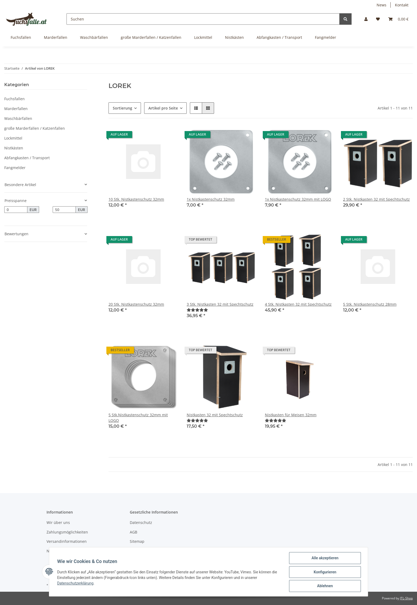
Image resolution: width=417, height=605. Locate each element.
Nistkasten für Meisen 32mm (290, 414)
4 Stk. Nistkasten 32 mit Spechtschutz (298, 304)
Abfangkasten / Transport (27, 157)
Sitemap (137, 541)
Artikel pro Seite (163, 108)
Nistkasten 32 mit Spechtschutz (215, 414)
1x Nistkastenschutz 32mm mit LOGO (298, 199)
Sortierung (122, 108)
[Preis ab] (15, 209)
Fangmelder (15, 167)
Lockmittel (13, 138)
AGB (133, 532)
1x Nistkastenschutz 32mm (211, 199)
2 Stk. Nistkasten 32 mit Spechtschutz (376, 199)
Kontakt (401, 4)
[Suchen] (203, 19)
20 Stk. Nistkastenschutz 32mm (136, 304)
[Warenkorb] (398, 19)
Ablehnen (324, 586)
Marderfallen (16, 108)
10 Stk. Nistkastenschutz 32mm (136, 199)
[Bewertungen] (197, 309)
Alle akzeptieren (324, 558)
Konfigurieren (324, 572)
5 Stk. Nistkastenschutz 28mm (370, 304)
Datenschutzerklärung (76, 583)
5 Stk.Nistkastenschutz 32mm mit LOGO (138, 417)
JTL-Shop (406, 598)
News (381, 4)
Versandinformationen (67, 541)
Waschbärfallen (18, 118)
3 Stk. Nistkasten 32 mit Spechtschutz (220, 304)
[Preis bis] (64, 209)
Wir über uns (58, 522)
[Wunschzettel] (378, 19)
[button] (366, 19)
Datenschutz (141, 522)
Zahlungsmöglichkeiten (67, 532)
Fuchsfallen (14, 98)
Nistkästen (13, 147)
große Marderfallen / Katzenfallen (34, 128)
